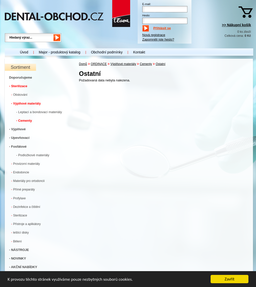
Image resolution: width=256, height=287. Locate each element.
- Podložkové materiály (32, 155)
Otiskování (19, 95)
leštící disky (20, 232)
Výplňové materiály (26, 103)
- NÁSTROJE (19, 250)
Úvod (24, 52)
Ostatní (160, 64)
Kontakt (139, 52)
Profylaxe (18, 198)
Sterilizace (19, 215)
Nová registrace (153, 35)
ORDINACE (99, 64)
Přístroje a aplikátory (26, 224)
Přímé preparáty (23, 189)
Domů (83, 64)
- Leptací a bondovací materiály (39, 112)
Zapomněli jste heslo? (158, 39)
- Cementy (24, 120)
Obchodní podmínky (107, 52)
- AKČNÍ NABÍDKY (23, 267)
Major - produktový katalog (59, 52)
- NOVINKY (17, 258)
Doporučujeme (20, 77)
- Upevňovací (19, 138)
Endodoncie (20, 172)
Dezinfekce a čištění (25, 207)
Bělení (16, 241)
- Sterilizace (18, 86)
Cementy (146, 64)
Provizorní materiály (25, 164)
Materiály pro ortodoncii (28, 181)
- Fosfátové (17, 146)
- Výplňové (17, 129)
